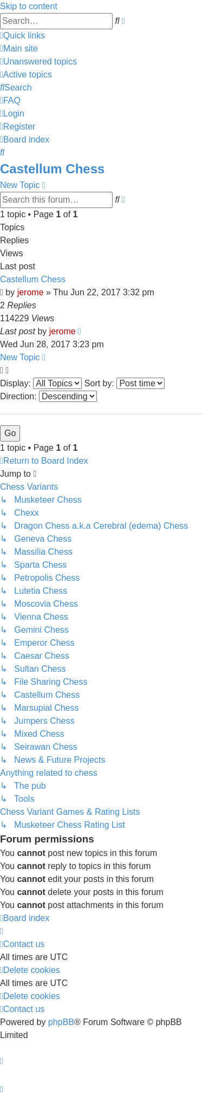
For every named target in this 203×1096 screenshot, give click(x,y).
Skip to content (28, 6)
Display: (41, 383)
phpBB (61, 1022)
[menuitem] (19, 48)
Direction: (48, 396)
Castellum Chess (52, 168)
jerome (30, 292)
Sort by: (124, 383)
